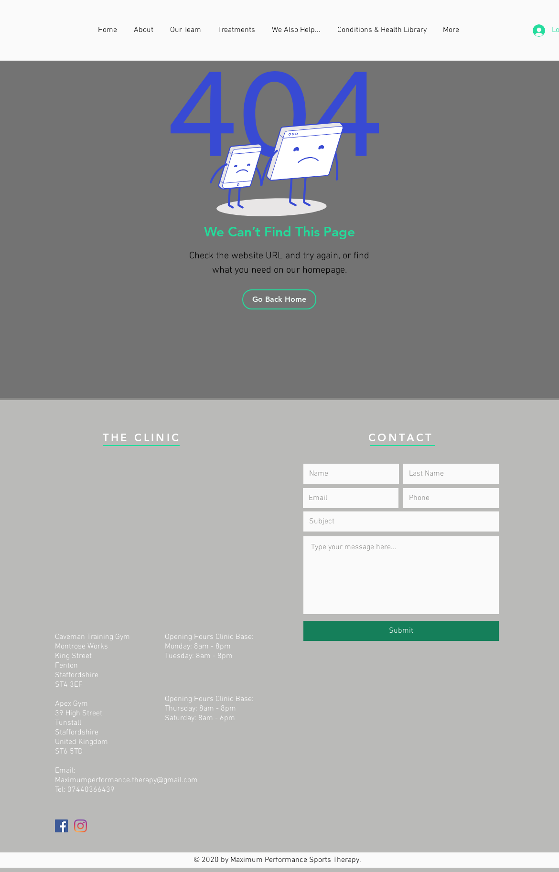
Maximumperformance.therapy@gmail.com (126, 780)
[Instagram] (80, 825)
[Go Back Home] (279, 299)
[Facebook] (61, 825)
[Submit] (401, 631)
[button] (297, 30)
